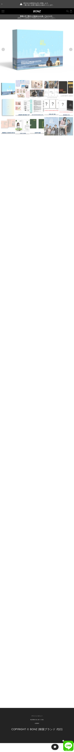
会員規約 (37, 723)
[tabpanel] (37, 49)
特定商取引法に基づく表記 (37, 719)
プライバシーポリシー (37, 716)
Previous (3, 49)
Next (70, 49)
